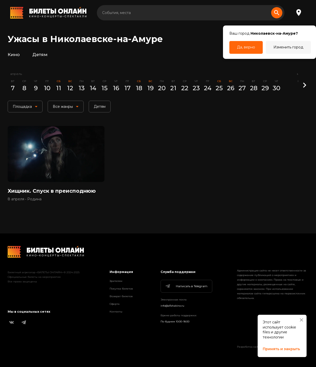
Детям (39, 54)
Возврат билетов (121, 296)
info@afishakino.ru (172, 305)
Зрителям (116, 281)
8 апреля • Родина (25, 199)
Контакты (116, 311)
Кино (14, 54)
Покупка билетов (121, 288)
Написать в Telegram (186, 286)
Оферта (115, 304)
